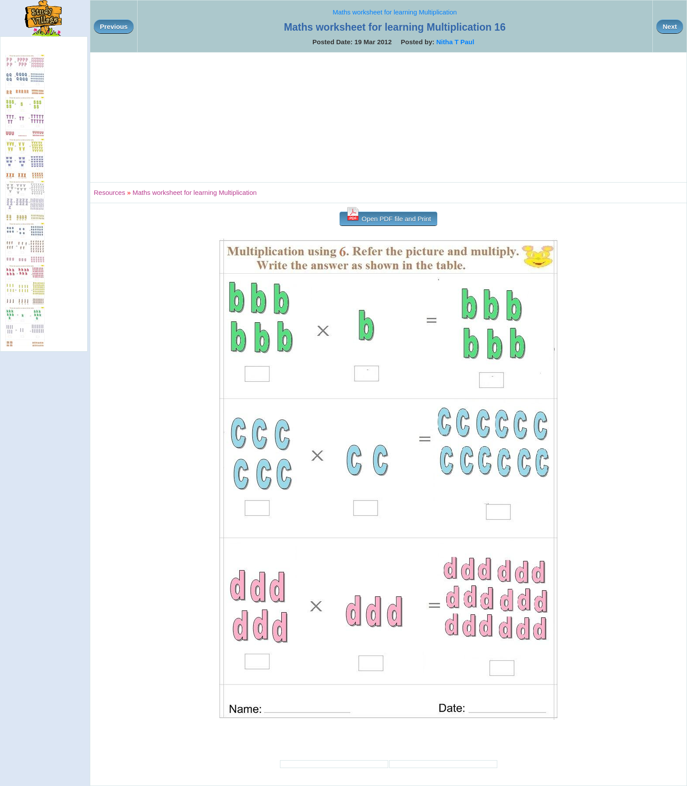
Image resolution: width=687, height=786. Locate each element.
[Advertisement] (389, 117)
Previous (113, 26)
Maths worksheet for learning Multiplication (395, 12)
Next (669, 26)
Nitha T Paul (455, 42)
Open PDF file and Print (388, 216)
